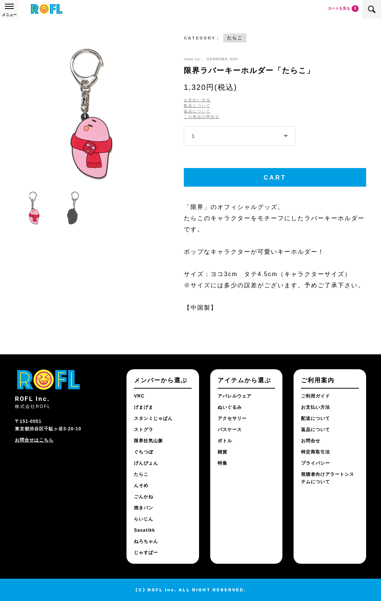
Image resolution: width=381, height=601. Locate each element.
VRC (139, 396)
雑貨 (222, 452)
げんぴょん (146, 463)
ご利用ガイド (315, 396)
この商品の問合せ (202, 117)
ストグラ (143, 429)
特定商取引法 (315, 452)
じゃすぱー (146, 552)
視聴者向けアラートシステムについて (327, 478)
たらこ (235, 38)
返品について (197, 111)
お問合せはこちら (34, 440)
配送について (197, 106)
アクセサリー (232, 418)
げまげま (143, 407)
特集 (222, 463)
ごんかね (143, 496)
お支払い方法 (197, 100)
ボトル (225, 440)
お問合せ (310, 440)
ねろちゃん (146, 541)
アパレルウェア (235, 396)
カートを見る (343, 8)
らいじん (143, 519)
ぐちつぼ (143, 452)
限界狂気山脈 (148, 440)
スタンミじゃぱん (153, 418)
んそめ (141, 485)
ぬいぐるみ (230, 407)
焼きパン (143, 507)
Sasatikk (144, 530)
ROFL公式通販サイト (46, 9)
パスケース (230, 429)
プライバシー (315, 463)
